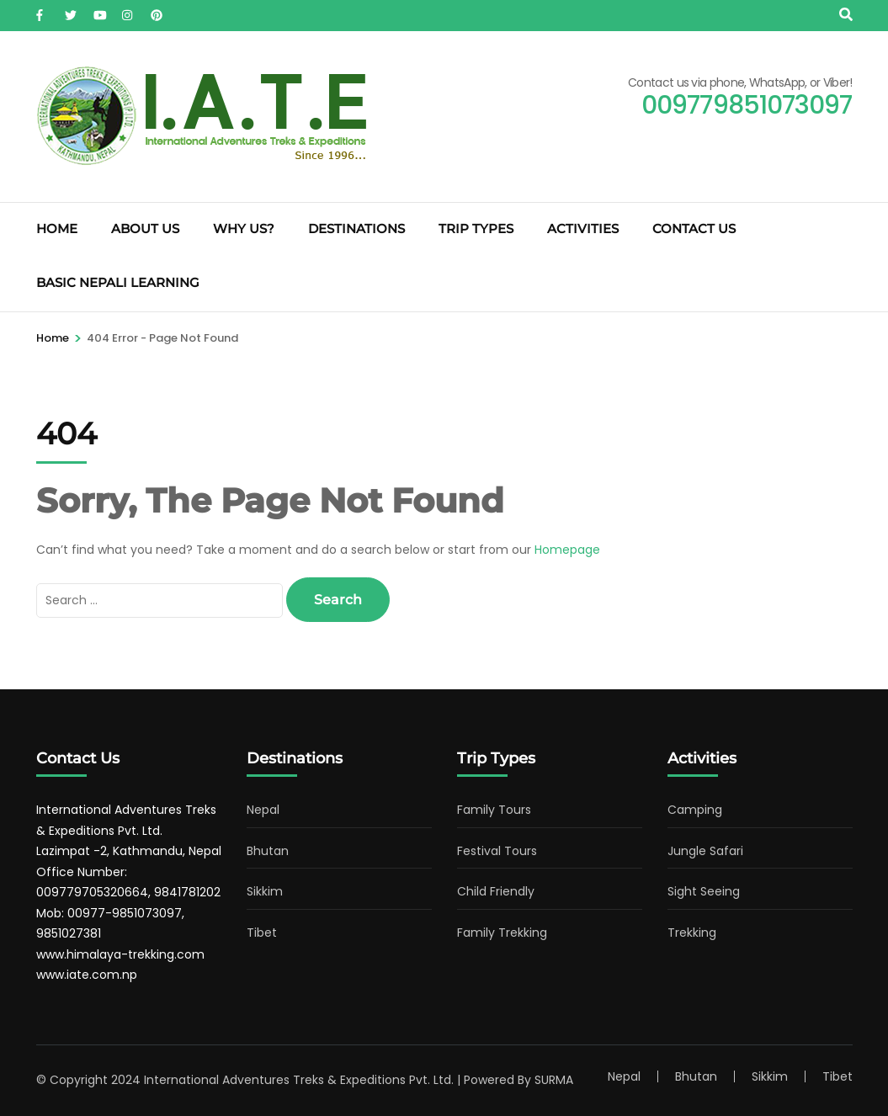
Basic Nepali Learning (117, 282)
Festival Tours (497, 850)
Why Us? (243, 228)
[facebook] (42, 11)
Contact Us (694, 228)
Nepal (263, 809)
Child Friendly (495, 891)
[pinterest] (156, 11)
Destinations (356, 228)
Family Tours (494, 809)
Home (56, 228)
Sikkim (265, 891)
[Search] (846, 14)
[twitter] (71, 11)
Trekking (691, 932)
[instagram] (128, 11)
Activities (583, 228)
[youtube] (99, 11)
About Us (145, 228)
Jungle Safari (705, 850)
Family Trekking (502, 932)
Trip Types (476, 228)
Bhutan (268, 850)
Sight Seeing (703, 891)
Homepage (567, 549)
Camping (694, 809)
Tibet (262, 932)
